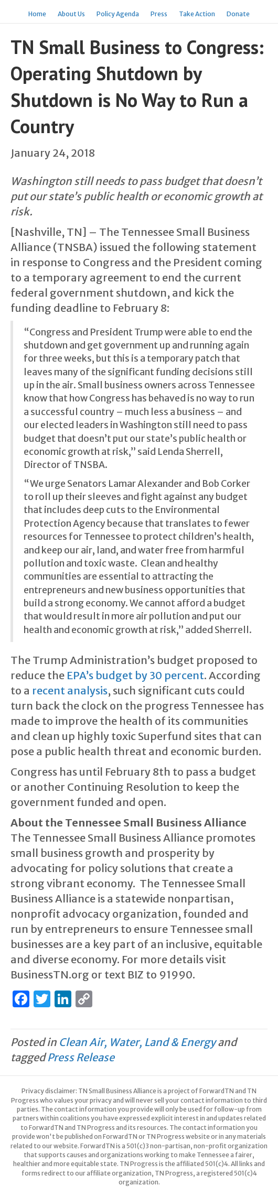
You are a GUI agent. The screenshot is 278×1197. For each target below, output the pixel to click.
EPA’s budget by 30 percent (134, 675)
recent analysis (69, 690)
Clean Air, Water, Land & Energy (137, 1042)
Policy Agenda (118, 14)
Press (159, 14)
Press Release (80, 1057)
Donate (238, 14)
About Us (71, 14)
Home (37, 14)
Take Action (197, 14)
